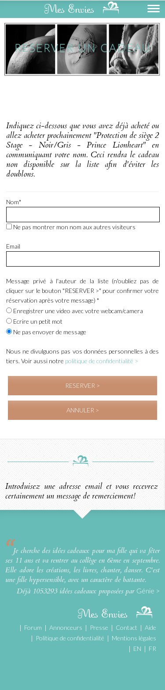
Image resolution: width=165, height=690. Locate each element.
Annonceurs (65, 627)
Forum (33, 627)
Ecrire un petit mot (34, 321)
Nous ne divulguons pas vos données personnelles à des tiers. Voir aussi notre (82, 356)
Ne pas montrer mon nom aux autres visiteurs (71, 227)
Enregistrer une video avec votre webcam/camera (74, 310)
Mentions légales (134, 638)
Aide (150, 627)
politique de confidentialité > (101, 361)
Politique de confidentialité (70, 638)
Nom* (14, 202)
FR (152, 648)
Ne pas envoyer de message (46, 332)
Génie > (148, 590)
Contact (126, 627)
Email (13, 246)
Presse (99, 627)
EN (137, 648)
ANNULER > (82, 410)
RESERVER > (82, 385)
